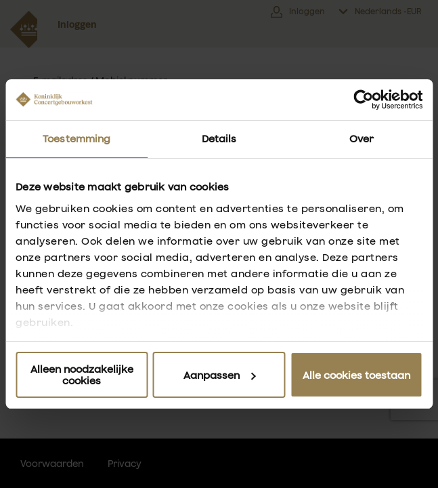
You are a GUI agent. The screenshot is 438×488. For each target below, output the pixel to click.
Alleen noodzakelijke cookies (81, 374)
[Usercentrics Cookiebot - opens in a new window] (363, 99)
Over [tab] (361, 138)
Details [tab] (219, 138)
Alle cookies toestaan (356, 375)
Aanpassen (219, 375)
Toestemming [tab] (76, 138)
